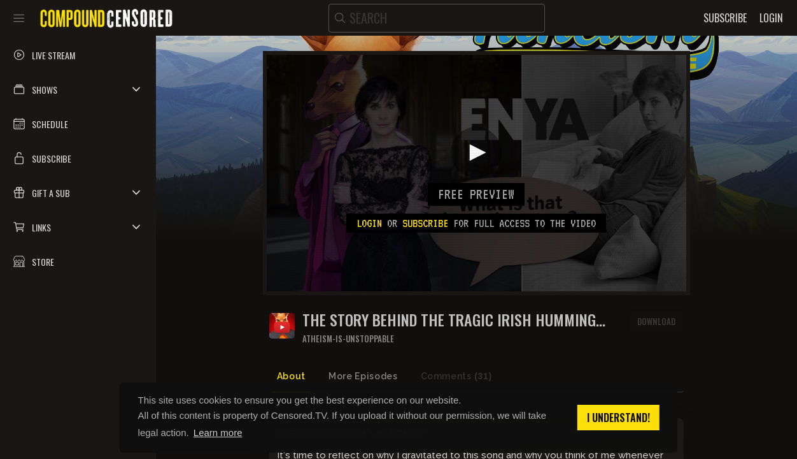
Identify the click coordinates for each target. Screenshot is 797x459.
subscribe (425, 223)
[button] (78, 89)
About (291, 376)
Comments (456, 376)
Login (369, 223)
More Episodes (362, 376)
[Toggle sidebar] (19, 18)
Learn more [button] (218, 432)
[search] (436, 18)
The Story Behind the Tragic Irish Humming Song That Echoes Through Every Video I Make (455, 319)
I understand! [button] (618, 417)
